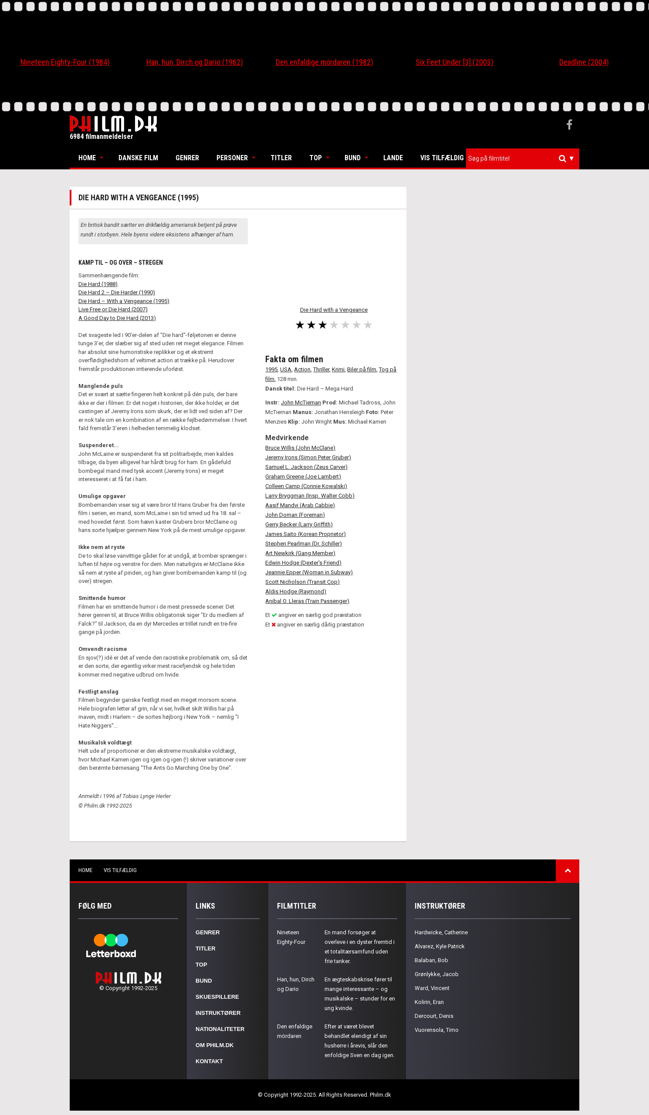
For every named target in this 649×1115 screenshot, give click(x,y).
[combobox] (522, 158)
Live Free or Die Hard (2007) (113, 309)
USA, (286, 369)
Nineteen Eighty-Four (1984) (65, 62)
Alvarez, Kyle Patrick (440, 946)
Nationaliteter (220, 1029)
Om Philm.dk (214, 1045)
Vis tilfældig (442, 158)
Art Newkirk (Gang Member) (300, 553)
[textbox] (524, 158)
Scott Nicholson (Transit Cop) (302, 582)
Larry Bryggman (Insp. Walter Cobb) (310, 495)
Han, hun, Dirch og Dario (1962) (194, 62)
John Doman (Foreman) (295, 515)
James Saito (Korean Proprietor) (305, 534)
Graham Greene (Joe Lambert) (303, 476)
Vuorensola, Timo (437, 1030)
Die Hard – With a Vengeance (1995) (123, 301)
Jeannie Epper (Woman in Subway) (309, 572)
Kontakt (209, 1061)
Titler (281, 158)
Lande (393, 158)
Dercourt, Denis (434, 1016)
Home (87, 158)
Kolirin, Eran (429, 1002)
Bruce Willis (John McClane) (300, 448)
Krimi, (339, 369)
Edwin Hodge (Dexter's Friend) (303, 562)
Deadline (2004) (584, 62)
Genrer (187, 158)
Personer (232, 158)
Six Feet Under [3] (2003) (455, 62)
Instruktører (218, 1013)
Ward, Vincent (432, 988)
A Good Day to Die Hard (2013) (117, 318)
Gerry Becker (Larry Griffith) (299, 524)
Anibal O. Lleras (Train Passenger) (307, 601)
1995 (271, 369)
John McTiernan (301, 402)
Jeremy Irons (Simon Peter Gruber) (308, 457)
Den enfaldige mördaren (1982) (324, 62)
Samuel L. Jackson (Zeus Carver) (306, 467)
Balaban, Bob (431, 960)
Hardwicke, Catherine (441, 932)
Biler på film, (362, 369)
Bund (353, 158)
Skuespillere (217, 997)
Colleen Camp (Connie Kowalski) (306, 486)
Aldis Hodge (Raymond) (295, 591)
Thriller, (322, 369)
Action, (303, 369)
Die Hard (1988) (98, 284)
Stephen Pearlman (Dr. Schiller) (303, 543)
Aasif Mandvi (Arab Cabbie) (300, 505)
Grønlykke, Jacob (437, 974)
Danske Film (138, 158)
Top (315, 158)
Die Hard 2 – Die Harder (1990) (116, 292)
